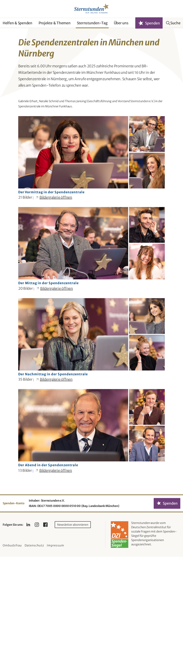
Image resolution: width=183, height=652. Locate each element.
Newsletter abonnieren (72, 620)
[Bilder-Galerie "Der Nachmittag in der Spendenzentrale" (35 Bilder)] (91, 435)
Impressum (55, 640)
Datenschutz (34, 640)
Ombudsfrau (12, 640)
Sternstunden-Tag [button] (92, 23)
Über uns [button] (121, 23)
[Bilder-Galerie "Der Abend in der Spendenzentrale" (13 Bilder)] (91, 526)
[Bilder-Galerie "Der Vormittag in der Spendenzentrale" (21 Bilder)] (91, 253)
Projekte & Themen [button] (55, 23)
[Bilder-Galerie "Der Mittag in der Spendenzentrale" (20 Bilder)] (91, 344)
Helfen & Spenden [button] (17, 23)
